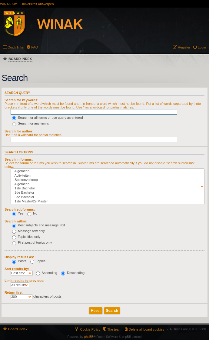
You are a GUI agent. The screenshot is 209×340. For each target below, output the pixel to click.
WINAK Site (9, 4)
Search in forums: (19, 159)
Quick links (16, 47)
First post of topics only (32, 242)
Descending (73, 273)
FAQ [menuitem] (34, 47)
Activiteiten (106, 176)
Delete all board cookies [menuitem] (146, 329)
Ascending (46, 273)
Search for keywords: (21, 100)
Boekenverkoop (106, 180)
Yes (17, 213)
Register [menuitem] (184, 47)
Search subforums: (20, 209)
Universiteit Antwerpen (37, 4)
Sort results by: (17, 269)
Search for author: (19, 131)
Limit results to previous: (24, 280)
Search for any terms (30, 123)
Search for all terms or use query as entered (47, 117)
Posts (19, 261)
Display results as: (19, 257)
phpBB (88, 336)
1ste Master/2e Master (106, 201)
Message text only (28, 231)
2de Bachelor (106, 193)
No (32, 213)
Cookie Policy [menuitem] (90, 329)
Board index (20, 59)
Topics (37, 261)
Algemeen (106, 171)
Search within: (16, 221)
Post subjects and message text (38, 225)
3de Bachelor (106, 197)
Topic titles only (26, 236)
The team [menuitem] (114, 329)
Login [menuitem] (202, 47)
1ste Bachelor (106, 188)
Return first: (14, 292)
